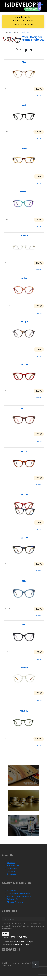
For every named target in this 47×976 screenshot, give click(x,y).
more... (39, 95)
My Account (12, 890)
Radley (24, 667)
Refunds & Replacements (19, 896)
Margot (24, 321)
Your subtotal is (23, 24)
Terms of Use (13, 865)
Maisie (24, 278)
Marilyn (24, 364)
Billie (24, 148)
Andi (24, 105)
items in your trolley (23, 20)
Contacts (11, 874)
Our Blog (11, 871)
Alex (24, 62)
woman (15, 32)
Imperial (24, 235)
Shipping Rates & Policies (18, 893)
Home (7, 32)
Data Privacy (13, 868)
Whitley (24, 711)
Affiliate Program (15, 902)
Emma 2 (24, 191)
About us (11, 862)
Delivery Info (12, 899)
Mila (24, 581)
